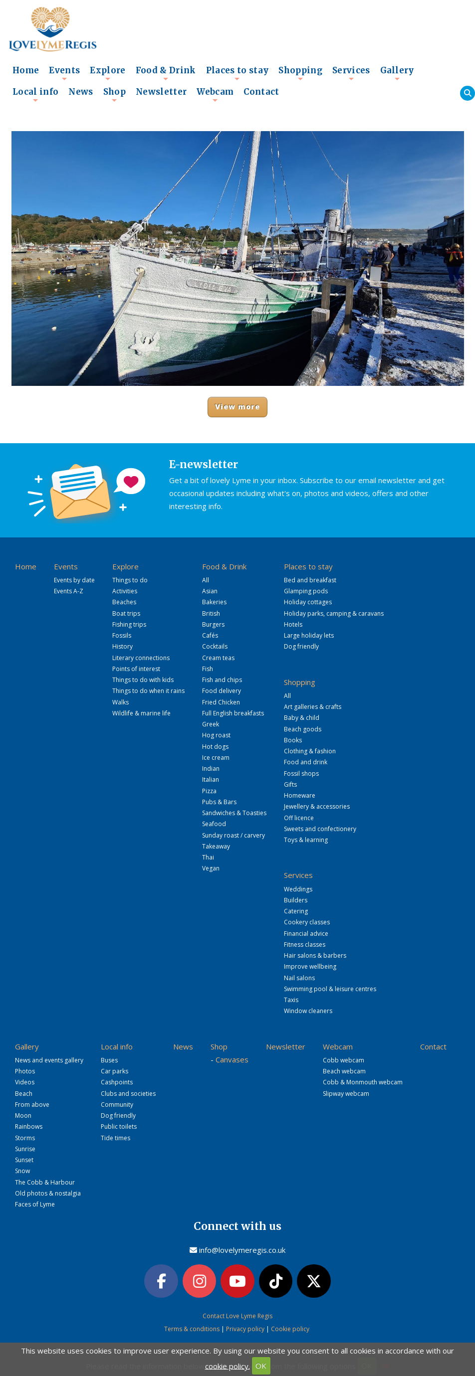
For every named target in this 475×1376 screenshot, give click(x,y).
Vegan (211, 868)
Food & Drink (166, 73)
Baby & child (301, 717)
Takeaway (216, 846)
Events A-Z (68, 591)
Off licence (299, 818)
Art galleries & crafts (312, 706)
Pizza (209, 791)
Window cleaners (308, 1011)
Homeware (299, 795)
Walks (120, 702)
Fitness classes (304, 944)
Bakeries (214, 602)
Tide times (115, 1138)
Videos (24, 1082)
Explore (107, 73)
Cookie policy (290, 1329)
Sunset (24, 1160)
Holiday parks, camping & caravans (334, 613)
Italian (210, 779)
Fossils (121, 635)
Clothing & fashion (310, 751)
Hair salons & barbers (315, 955)
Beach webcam (344, 1071)
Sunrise (25, 1149)
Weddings (298, 889)
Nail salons (299, 978)
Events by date (74, 580)
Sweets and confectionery (320, 829)
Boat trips (126, 613)
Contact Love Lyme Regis (237, 1316)
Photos (25, 1071)
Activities (124, 591)
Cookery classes (307, 922)
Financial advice (306, 933)
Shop (114, 95)
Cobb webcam (343, 1060)
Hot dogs (215, 746)
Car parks (114, 1071)
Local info (35, 95)
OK (260, 1366)
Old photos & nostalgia (48, 1193)
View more (237, 406)
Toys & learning (306, 840)
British (211, 613)
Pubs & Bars (219, 802)
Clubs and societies (128, 1093)
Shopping (300, 73)
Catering (296, 911)
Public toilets (119, 1126)
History (122, 646)
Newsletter (161, 92)
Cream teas (218, 658)
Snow (22, 1171)
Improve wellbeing (310, 966)
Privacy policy (245, 1329)
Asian (210, 591)
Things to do (130, 580)
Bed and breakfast (310, 580)
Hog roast (216, 735)
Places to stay (237, 73)
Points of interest (136, 669)
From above (32, 1104)
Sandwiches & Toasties (234, 813)
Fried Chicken (221, 702)
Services (351, 73)
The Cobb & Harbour (45, 1182)
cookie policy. (227, 1366)
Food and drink (305, 762)
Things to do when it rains (148, 691)
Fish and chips (222, 680)
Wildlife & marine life (141, 713)
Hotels (293, 624)
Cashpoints (117, 1082)
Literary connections (141, 658)
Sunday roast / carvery (233, 835)
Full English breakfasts (233, 713)
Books (293, 740)
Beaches (124, 602)
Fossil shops (301, 773)
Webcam (215, 95)
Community (117, 1104)
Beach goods (302, 729)
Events (64, 73)
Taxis (291, 1000)
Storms (25, 1138)
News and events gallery (49, 1060)
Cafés (210, 635)
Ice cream (216, 757)
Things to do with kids (143, 680)
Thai (208, 857)
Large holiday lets (309, 635)
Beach (23, 1093)
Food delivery (221, 691)
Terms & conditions (192, 1329)
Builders (295, 900)
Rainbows (28, 1126)
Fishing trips (129, 624)
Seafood (214, 824)
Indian (211, 768)
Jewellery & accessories (317, 806)
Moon (23, 1115)
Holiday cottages (308, 602)
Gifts (290, 784)
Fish (207, 669)
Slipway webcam (346, 1093)
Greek (210, 724)
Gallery (397, 73)
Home (25, 70)
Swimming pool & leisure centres (330, 989)
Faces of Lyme (35, 1204)
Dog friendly (301, 646)
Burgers (213, 624)
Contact (261, 92)
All (205, 580)
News (80, 92)
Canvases (232, 1059)
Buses (109, 1060)
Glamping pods (306, 591)
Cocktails (215, 646)
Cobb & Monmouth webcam (363, 1082)
